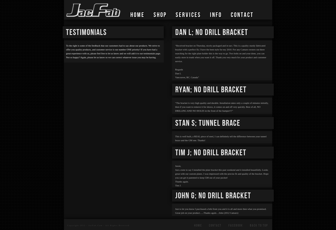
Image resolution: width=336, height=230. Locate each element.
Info (216, 15)
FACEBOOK (235, 225)
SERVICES (188, 15)
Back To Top (259, 225)
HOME (137, 15)
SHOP (160, 15)
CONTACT (242, 15)
